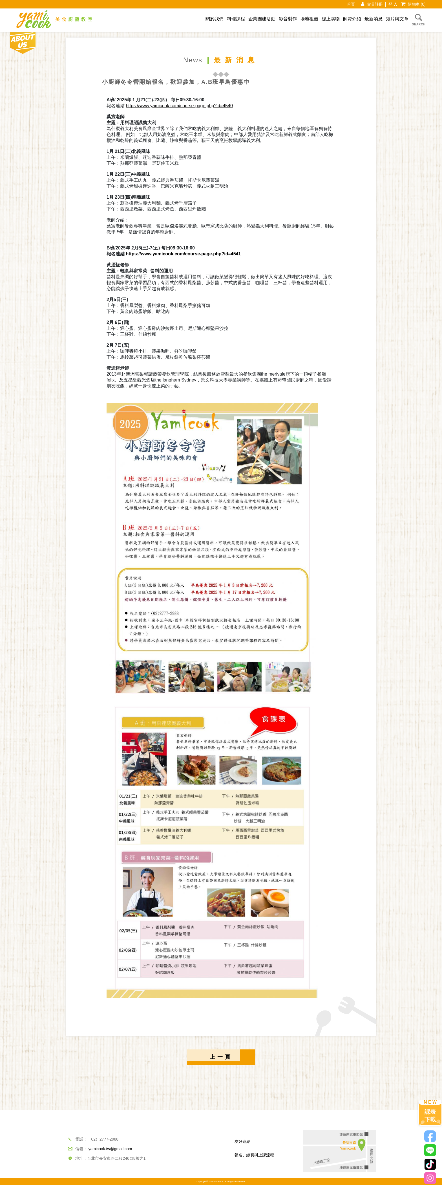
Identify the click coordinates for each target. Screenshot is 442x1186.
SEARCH (418, 19)
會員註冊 (375, 4)
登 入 (392, 4)
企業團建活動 (261, 18)
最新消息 (373, 18)
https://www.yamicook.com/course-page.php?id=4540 (179, 105)
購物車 (417, 4)
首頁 (351, 4)
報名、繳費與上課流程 (254, 1156)
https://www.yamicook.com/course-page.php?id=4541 (183, 253)
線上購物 (331, 18)
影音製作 (288, 18)
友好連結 (242, 1142)
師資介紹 (352, 18)
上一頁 (221, 1057)
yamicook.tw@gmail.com (110, 1150)
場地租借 (309, 18)
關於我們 (214, 18)
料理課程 (236, 18)
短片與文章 (397, 18)
